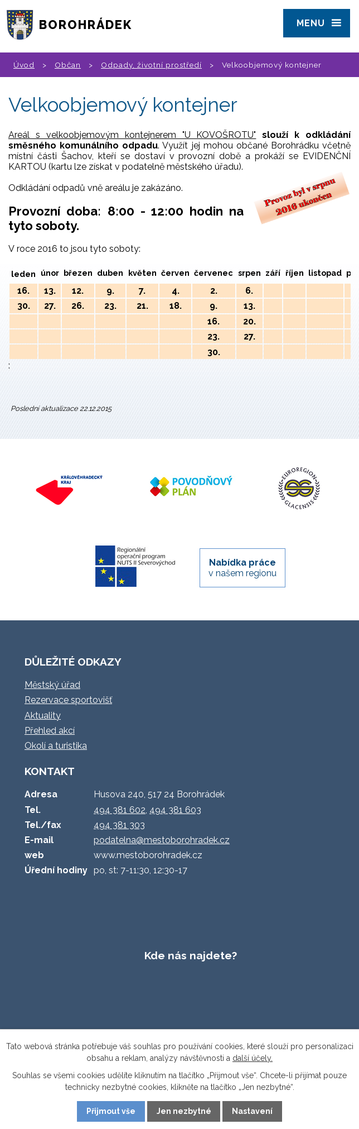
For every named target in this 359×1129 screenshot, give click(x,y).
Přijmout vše (110, 1111)
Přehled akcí (50, 730)
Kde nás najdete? (190, 955)
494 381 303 (119, 825)
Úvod (24, 64)
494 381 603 (175, 810)
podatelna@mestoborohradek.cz (162, 840)
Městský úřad (52, 685)
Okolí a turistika (56, 745)
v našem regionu (242, 567)
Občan (68, 64)
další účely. (252, 1058)
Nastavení (252, 1111)
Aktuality (43, 715)
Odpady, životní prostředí (151, 64)
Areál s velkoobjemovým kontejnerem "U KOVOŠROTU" (132, 135)
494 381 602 (119, 810)
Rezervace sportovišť (68, 700)
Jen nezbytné (184, 1111)
